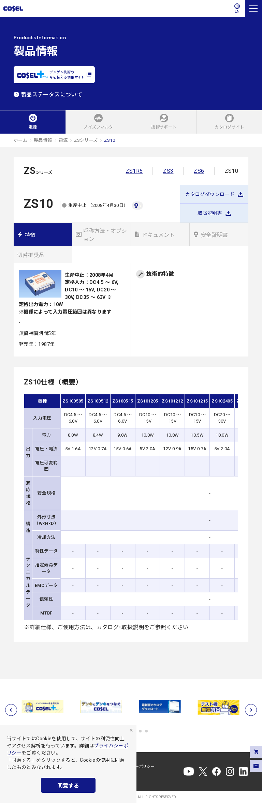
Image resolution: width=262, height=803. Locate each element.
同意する (68, 786)
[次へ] (251, 710)
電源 (63, 140)
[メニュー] (253, 8)
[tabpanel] (43, 706)
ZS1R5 (134, 171)
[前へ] (11, 710)
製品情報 (43, 140)
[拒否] (131, 730)
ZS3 (168, 171)
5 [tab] (140, 731)
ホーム (20, 140)
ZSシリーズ (86, 140)
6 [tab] (146, 731)
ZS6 (199, 171)
